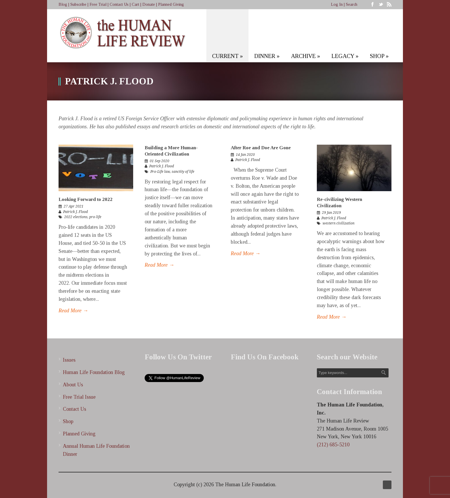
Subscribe (78, 4)
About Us (73, 384)
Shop (68, 421)
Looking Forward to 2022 (86, 199)
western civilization (338, 223)
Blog (63, 4)
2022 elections (76, 217)
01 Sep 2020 (159, 161)
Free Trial (98, 4)
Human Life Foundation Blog (94, 372)
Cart (135, 4)
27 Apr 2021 (74, 206)
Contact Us (119, 4)
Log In (337, 4)
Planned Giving (171, 4)
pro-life (95, 217)
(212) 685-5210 (333, 444)
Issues (69, 360)
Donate (148, 4)
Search (351, 4)
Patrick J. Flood (75, 212)
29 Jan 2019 (331, 213)
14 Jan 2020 (245, 155)
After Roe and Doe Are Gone (261, 147)
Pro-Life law (160, 172)
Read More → (73, 310)
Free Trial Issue (79, 397)
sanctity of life (183, 172)
